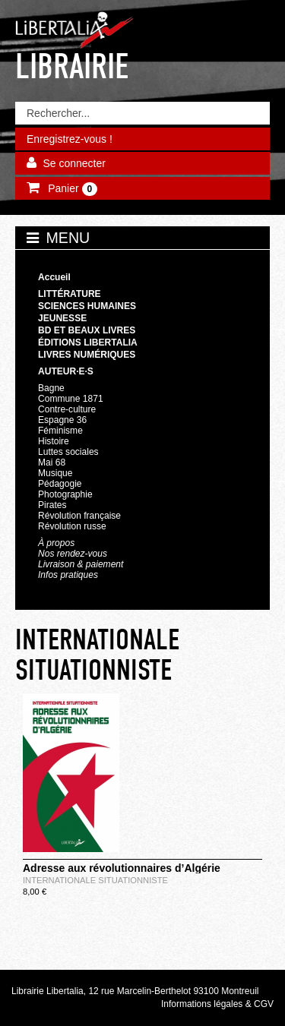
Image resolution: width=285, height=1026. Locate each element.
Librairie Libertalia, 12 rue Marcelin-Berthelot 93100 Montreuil (135, 991)
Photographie (65, 494)
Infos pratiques (68, 574)
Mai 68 (51, 462)
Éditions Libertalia (88, 342)
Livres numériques (86, 354)
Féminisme (60, 430)
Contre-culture (67, 409)
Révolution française (79, 515)
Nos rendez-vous (72, 553)
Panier (71, 189)
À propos (56, 543)
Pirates (52, 505)
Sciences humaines (87, 306)
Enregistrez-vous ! (69, 139)
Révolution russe (72, 526)
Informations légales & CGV (217, 1004)
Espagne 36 (62, 420)
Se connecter (74, 163)
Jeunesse (62, 318)
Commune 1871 (70, 398)
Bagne (51, 388)
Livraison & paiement (80, 564)
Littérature (69, 293)
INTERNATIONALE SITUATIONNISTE (95, 880)
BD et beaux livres (86, 330)
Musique (55, 473)
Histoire (53, 441)
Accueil (54, 277)
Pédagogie (60, 483)
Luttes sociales (68, 451)
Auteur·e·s (65, 371)
